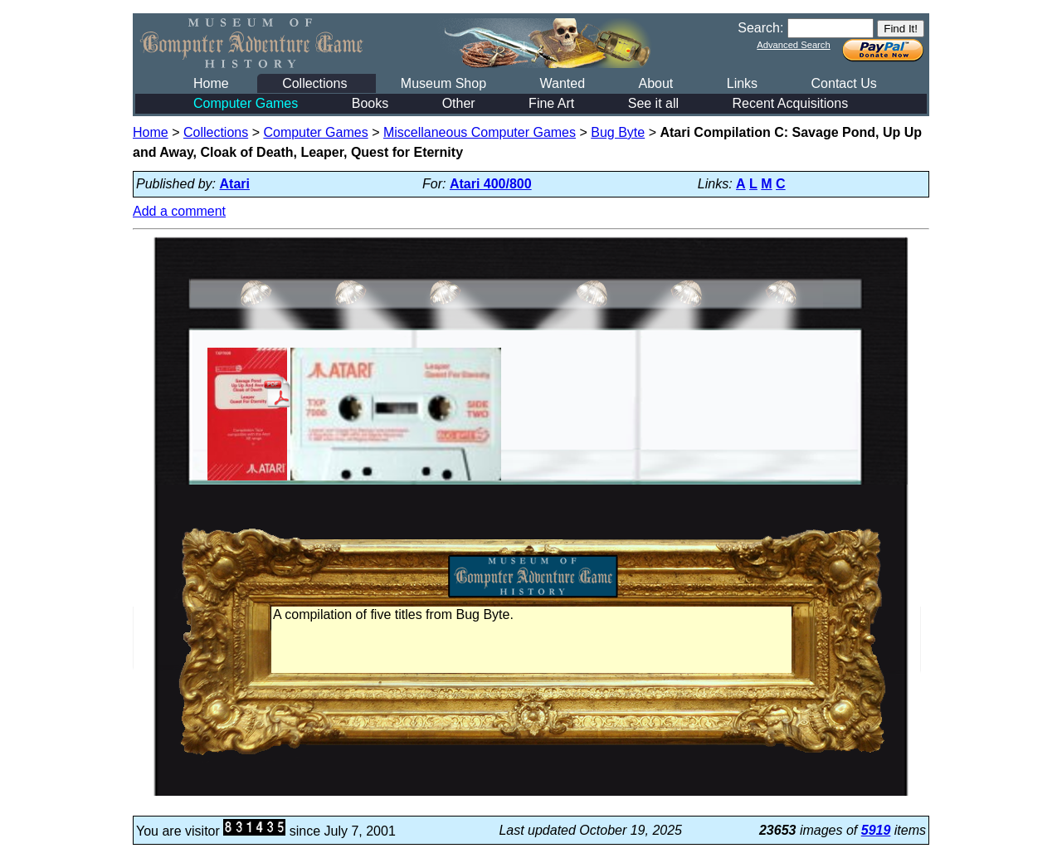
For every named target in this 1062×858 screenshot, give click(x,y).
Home (211, 83)
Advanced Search (793, 45)
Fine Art (551, 103)
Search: (760, 28)
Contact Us (844, 83)
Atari (235, 184)
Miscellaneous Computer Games (479, 132)
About (655, 83)
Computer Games (245, 103)
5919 (876, 830)
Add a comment (179, 211)
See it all (653, 103)
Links (742, 83)
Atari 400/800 (491, 184)
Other (458, 103)
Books (370, 103)
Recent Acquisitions (791, 103)
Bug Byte (618, 132)
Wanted (562, 83)
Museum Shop (443, 83)
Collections (314, 83)
